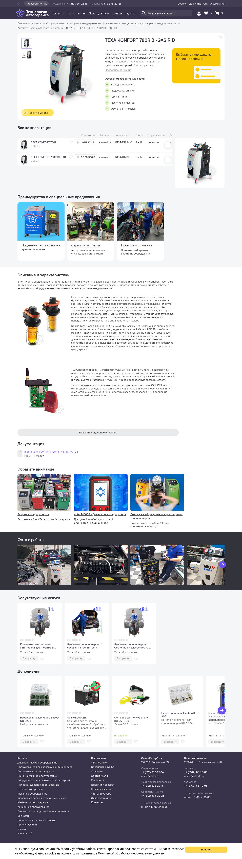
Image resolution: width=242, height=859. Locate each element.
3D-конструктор (123, 13)
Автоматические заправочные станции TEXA (44, 27)
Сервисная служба (102, 767)
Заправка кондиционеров (33, 514)
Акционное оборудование (33, 806)
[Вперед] (222, 710)
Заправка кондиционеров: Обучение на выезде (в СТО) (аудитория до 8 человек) (131, 645)
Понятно (206, 849)
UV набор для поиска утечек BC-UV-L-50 (131, 719)
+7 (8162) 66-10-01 (195, 785)
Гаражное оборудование (32, 793)
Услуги (21, 829)
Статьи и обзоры (101, 793)
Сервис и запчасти (85, 245)
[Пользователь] (198, 13)
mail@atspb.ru (150, 775)
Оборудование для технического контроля (43, 780)
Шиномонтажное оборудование (37, 775)
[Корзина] (220, 13)
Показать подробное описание (98, 432)
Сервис (182, 3)
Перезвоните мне (36, 3)
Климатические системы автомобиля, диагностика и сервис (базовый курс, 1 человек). (37, 645)
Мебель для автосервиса (32, 802)
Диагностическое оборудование (37, 762)
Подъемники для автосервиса (35, 771)
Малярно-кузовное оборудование (38, 784)
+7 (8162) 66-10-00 (196, 772)
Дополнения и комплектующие (36, 820)
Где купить (195, 3)
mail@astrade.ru (194, 775)
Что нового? (24, 833)
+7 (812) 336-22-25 (152, 795)
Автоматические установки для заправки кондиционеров (141, 23)
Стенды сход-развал (30, 789)
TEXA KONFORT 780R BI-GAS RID (97, 27)
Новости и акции (101, 789)
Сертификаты (99, 775)
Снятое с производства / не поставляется (43, 811)
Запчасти (23, 815)
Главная (22, 23)
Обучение (97, 771)
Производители (27, 824)
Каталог (59, 13)
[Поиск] (166, 13)
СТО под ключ (98, 13)
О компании (217, 3)
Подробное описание (118, 70)
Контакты (97, 802)
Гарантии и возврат (102, 784)
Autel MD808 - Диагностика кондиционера (100, 514)
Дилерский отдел (101, 798)
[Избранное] (208, 13)
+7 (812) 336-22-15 (152, 785)
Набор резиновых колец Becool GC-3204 (39, 719)
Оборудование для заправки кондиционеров (73, 23)
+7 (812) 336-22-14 (152, 772)
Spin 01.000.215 (76, 717)
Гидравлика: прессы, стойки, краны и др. (42, 798)
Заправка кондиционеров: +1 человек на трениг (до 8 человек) (85, 645)
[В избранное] (220, 38)
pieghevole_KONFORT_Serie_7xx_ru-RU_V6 (51, 451)
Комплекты (76, 13)
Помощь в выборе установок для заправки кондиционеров (156, 516)
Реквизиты (97, 780)
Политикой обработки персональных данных (131, 853)
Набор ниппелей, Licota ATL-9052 (178, 714)
